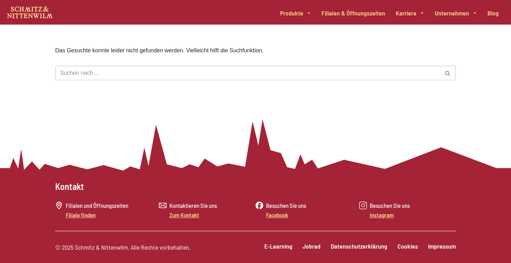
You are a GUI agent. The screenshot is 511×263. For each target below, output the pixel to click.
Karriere (410, 13)
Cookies (407, 246)
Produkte (295, 13)
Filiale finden (81, 214)
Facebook (277, 214)
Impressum (442, 246)
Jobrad (310, 246)
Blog (493, 13)
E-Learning (277, 246)
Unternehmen (456, 13)
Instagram (382, 214)
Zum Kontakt (184, 214)
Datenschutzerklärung (358, 246)
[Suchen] (247, 73)
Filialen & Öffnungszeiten (353, 13)
